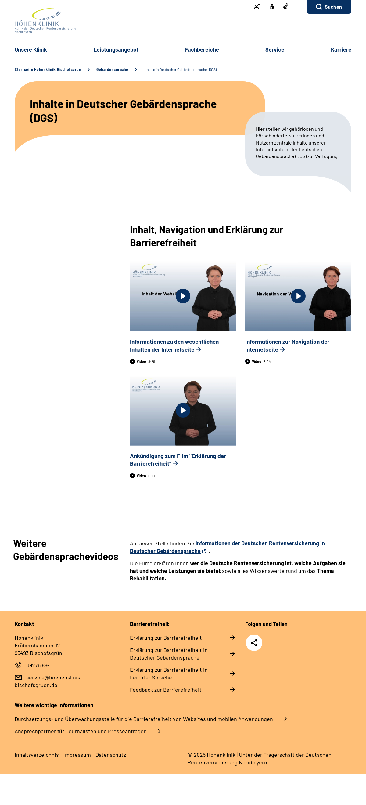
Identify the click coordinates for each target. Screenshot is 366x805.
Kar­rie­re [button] (341, 49)
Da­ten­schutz (110, 754)
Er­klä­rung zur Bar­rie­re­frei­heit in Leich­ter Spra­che (169, 673)
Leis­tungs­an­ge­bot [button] (116, 49)
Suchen (333, 6)
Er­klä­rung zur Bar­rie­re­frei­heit (166, 637)
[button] (329, 7)
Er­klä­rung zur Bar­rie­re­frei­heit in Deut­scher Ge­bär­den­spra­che (169, 653)
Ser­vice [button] (274, 49)
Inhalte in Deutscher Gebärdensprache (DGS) (180, 69)
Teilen (254, 643)
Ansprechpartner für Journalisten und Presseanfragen (81, 731)
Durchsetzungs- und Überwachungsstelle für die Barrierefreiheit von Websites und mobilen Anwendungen (144, 718)
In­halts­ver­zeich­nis (37, 754)
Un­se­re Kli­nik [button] (31, 49)
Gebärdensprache (112, 69)
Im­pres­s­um (77, 754)
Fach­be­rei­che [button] (202, 49)
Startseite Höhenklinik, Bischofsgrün (48, 69)
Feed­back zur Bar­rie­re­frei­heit (166, 689)
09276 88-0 (39, 665)
